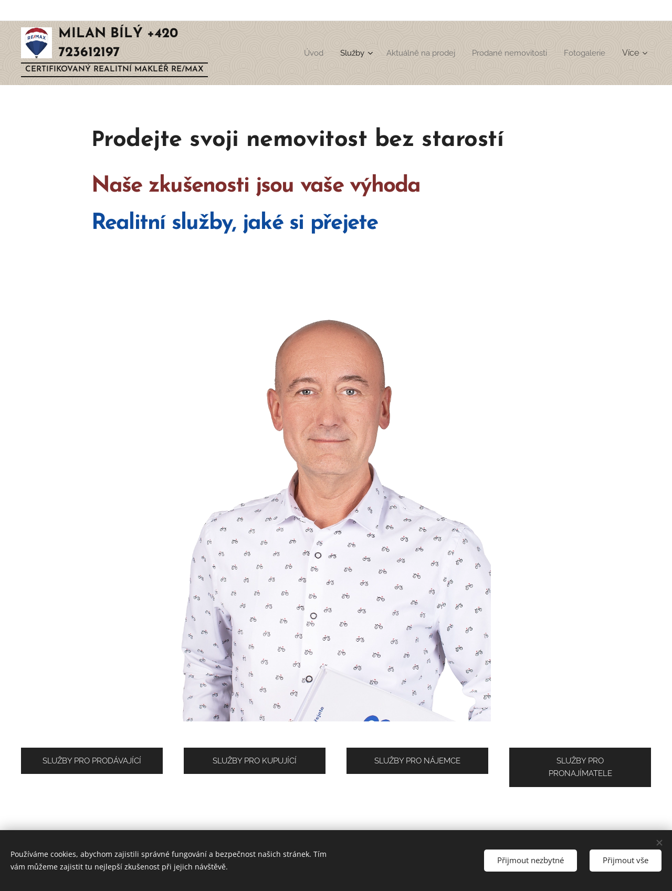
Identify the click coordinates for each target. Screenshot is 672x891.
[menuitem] (300, 53)
